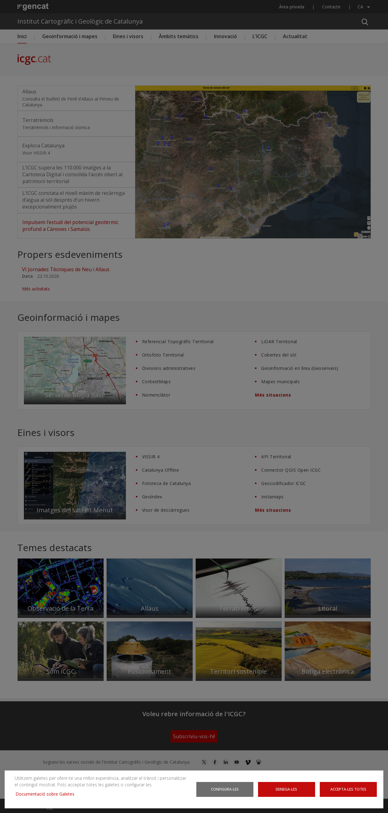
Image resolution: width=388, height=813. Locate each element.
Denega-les (286, 789)
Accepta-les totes (348, 789)
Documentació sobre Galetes (47, 794)
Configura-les (225, 789)
